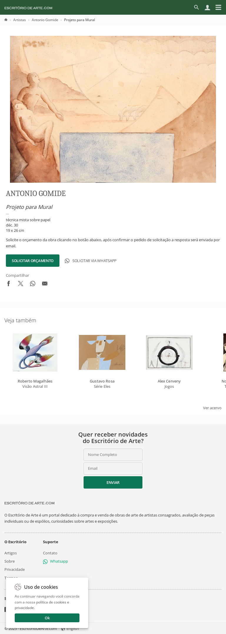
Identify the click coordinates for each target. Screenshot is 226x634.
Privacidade (14, 569)
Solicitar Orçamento (33, 260)
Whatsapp (55, 561)
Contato (50, 553)
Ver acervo (212, 407)
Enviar (113, 482)
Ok (47, 617)
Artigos (10, 553)
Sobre (9, 561)
